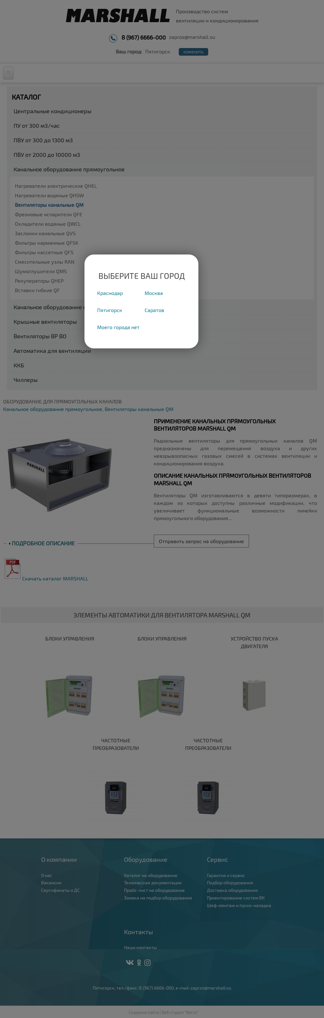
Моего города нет (118, 327)
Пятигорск (109, 310)
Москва (154, 293)
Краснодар (110, 293)
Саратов (154, 310)
